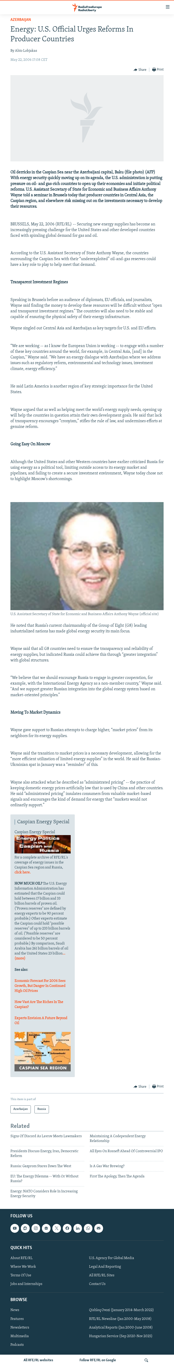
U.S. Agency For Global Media (111, 1258)
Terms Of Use (20, 1275)
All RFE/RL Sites (101, 1275)
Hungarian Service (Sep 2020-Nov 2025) (120, 1336)
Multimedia (19, 1336)
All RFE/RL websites (38, 1360)
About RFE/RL (21, 1258)
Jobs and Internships (26, 1284)
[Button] (140, 69)
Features (17, 1319)
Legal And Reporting (105, 1267)
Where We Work (23, 1267)
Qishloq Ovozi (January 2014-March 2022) (121, 1310)
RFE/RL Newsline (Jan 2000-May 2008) (120, 1319)
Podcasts (17, 1345)
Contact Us (97, 1284)
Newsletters (19, 1327)
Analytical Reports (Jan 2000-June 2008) (121, 1327)
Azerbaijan (20, 20)
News (14, 1310)
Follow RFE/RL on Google (98, 1360)
